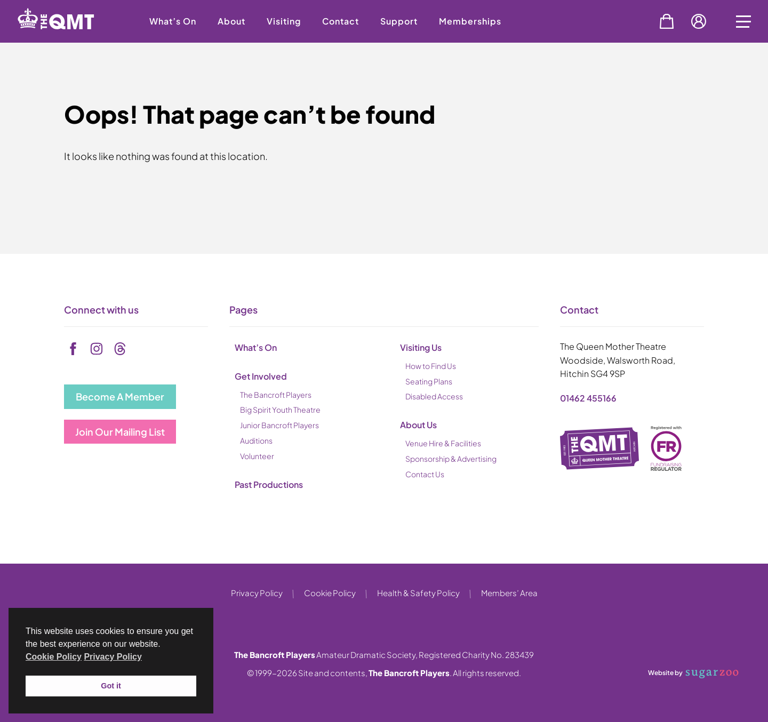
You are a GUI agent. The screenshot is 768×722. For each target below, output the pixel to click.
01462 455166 (588, 398)
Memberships (470, 21)
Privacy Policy (257, 593)
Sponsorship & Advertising (451, 458)
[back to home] (69, 38)
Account (698, 21)
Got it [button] (111, 685)
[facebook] (73, 349)
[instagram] (96, 349)
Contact (340, 21)
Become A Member (120, 396)
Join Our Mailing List (120, 432)
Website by (693, 673)
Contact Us (424, 474)
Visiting (284, 21)
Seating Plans (428, 381)
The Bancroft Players (275, 394)
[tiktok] (120, 349)
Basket (666, 21)
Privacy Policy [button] (113, 656)
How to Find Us (430, 366)
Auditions (256, 440)
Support (399, 21)
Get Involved (261, 376)
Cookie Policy (330, 593)
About (231, 21)
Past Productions (269, 484)
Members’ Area (509, 593)
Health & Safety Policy (418, 593)
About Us (418, 424)
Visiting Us (421, 347)
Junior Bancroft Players (279, 425)
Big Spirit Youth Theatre (280, 409)
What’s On (172, 21)
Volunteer (257, 456)
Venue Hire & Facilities (443, 443)
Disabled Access (434, 396)
